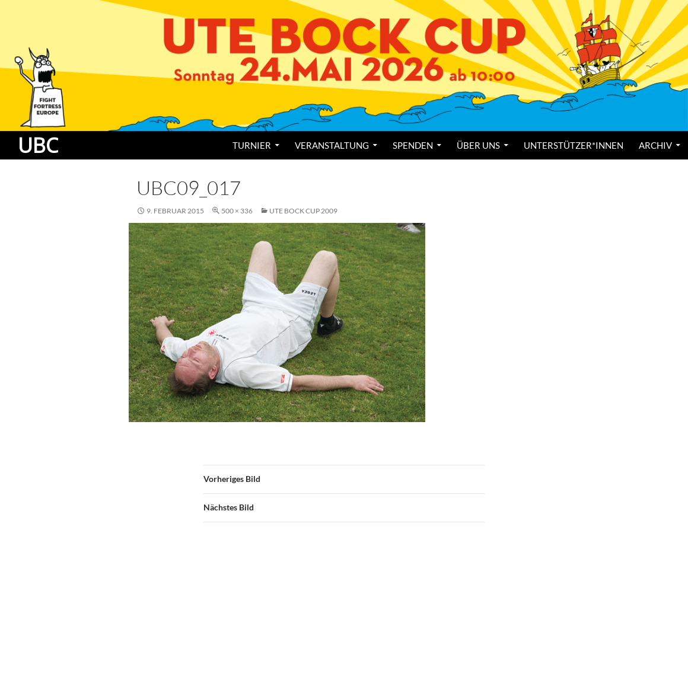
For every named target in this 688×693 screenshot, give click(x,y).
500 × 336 (237, 210)
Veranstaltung (332, 145)
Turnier (251, 145)
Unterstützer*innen (573, 145)
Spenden (413, 145)
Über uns (478, 145)
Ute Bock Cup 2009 (303, 210)
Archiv (655, 145)
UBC (38, 145)
